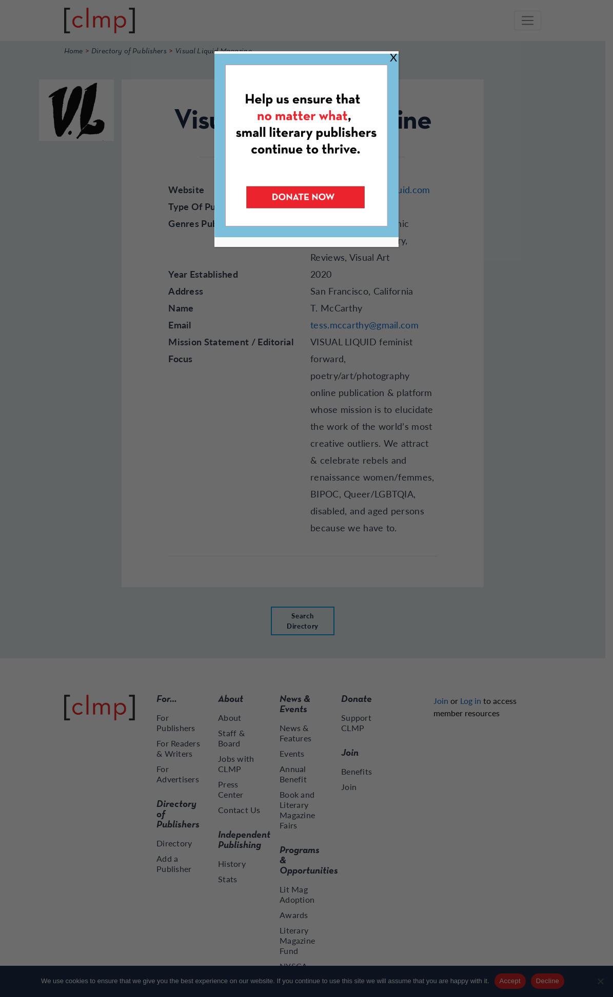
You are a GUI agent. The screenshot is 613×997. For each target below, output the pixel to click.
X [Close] (393, 57)
